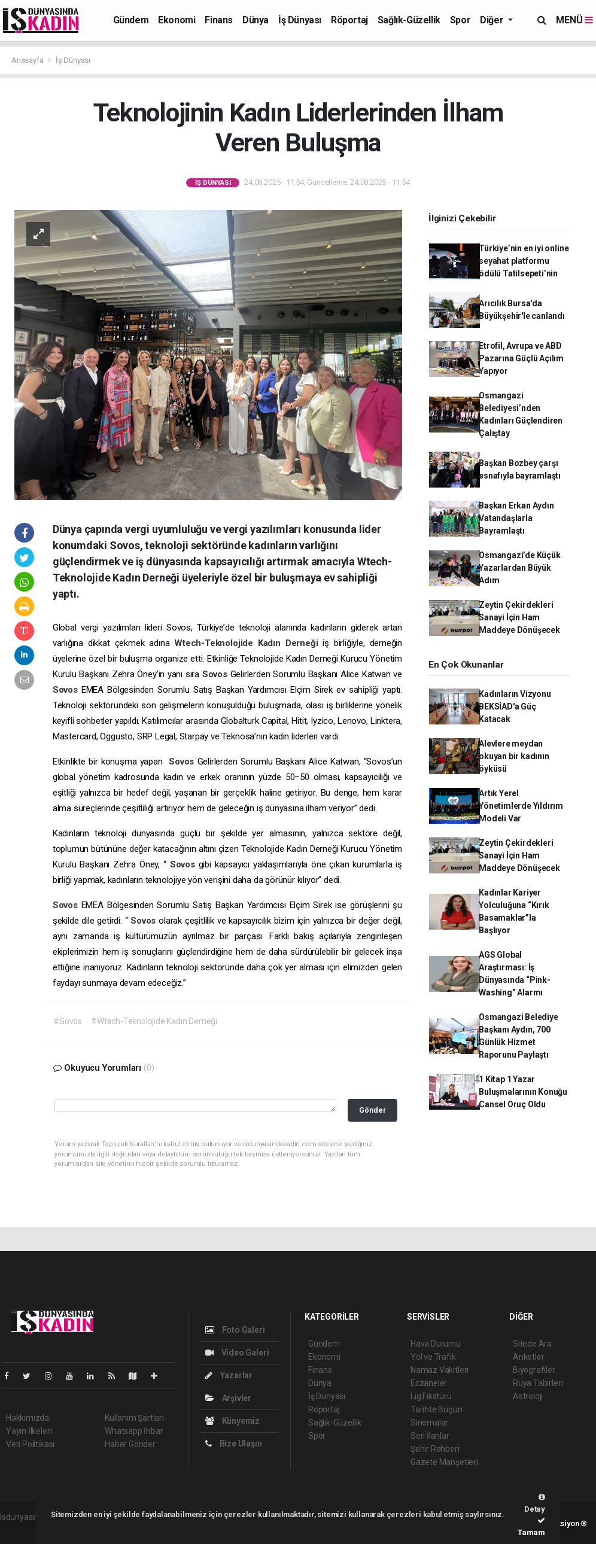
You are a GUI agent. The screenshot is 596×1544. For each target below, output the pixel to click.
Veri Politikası (30, 1444)
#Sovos (67, 1021)
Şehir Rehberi (435, 1449)
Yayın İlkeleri (28, 1431)
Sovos (216, 674)
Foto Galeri (235, 1330)
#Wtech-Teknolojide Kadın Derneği (154, 1021)
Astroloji (528, 1396)
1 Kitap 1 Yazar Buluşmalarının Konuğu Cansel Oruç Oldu (523, 1091)
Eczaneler (428, 1383)
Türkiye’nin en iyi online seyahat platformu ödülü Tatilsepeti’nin (523, 260)
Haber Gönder (130, 1444)
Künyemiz (232, 1421)
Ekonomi (176, 20)
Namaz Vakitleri (439, 1370)
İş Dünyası (299, 20)
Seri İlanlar (429, 1436)
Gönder (372, 1110)
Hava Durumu (435, 1343)
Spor (460, 20)
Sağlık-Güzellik (409, 20)
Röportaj (349, 20)
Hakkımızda (27, 1418)
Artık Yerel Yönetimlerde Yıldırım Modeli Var (521, 805)
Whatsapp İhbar (134, 1431)
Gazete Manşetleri (444, 1462)
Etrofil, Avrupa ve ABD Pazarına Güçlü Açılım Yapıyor (521, 358)
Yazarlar (229, 1375)
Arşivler (228, 1398)
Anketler (528, 1357)
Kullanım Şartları (134, 1418)
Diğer (493, 20)
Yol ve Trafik (433, 1357)
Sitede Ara (532, 1343)
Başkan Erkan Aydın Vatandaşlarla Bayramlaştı (516, 518)
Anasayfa (28, 60)
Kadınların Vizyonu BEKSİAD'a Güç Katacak (515, 706)
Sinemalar (429, 1422)
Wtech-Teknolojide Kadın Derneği (248, 643)
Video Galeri (237, 1352)
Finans (219, 20)
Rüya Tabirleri (537, 1383)
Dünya (255, 20)
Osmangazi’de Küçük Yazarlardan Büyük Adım (520, 567)
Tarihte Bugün (436, 1409)
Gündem (131, 20)
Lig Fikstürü (431, 1396)
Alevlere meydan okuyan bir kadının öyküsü (514, 756)
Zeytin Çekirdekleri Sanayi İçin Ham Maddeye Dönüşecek (519, 617)
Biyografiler (534, 1370)
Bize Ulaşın (233, 1443)
